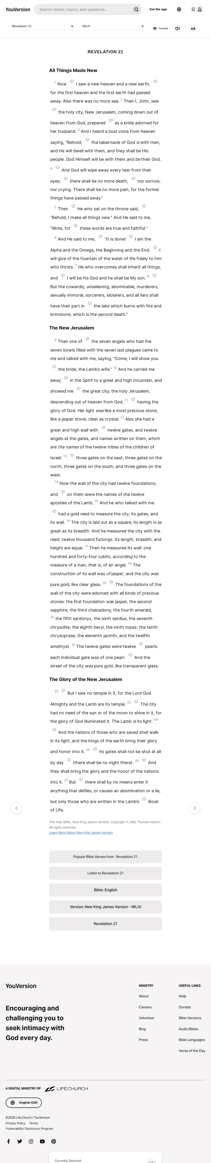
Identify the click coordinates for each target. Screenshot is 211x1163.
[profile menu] (196, 9)
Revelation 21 (43, 26)
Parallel (160, 28)
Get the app (158, 9)
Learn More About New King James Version (81, 832)
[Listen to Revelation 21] (178, 28)
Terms (33, 1123)
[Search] (82, 9)
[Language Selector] (179, 9)
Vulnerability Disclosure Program (29, 1128)
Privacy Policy (15, 1123)
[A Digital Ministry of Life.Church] (105, 1086)
